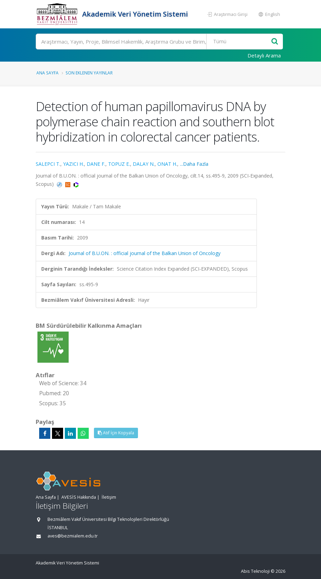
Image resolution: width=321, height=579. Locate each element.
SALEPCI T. (48, 164)
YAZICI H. (73, 164)
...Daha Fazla (194, 164)
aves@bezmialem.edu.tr (72, 536)
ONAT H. (167, 164)
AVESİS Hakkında (78, 497)
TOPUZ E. (119, 164)
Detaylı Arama (264, 55)
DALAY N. (144, 164)
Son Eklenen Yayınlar (89, 72)
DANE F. (96, 164)
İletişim (109, 497)
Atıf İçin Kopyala (116, 433)
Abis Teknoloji (255, 571)
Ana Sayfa (47, 72)
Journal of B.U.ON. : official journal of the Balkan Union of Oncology (144, 253)
